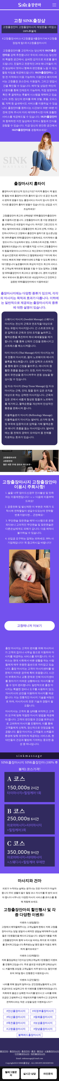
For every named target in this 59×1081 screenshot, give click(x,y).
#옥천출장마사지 (16, 1023)
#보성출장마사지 (43, 1023)
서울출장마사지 (52, 1051)
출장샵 (40, 1051)
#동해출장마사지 (43, 1017)
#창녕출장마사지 (43, 1029)
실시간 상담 (29, 1073)
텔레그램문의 (11, 1073)
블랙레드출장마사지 (29, 1035)
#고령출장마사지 (16, 1029)
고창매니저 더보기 (29, 625)
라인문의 (48, 1073)
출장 (33, 1051)
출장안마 (4, 1051)
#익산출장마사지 (16, 1017)
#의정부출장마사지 (43, 1011)
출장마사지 (15, 1051)
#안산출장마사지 (16, 1011)
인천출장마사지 (22, 1054)
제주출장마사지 (38, 1054)
